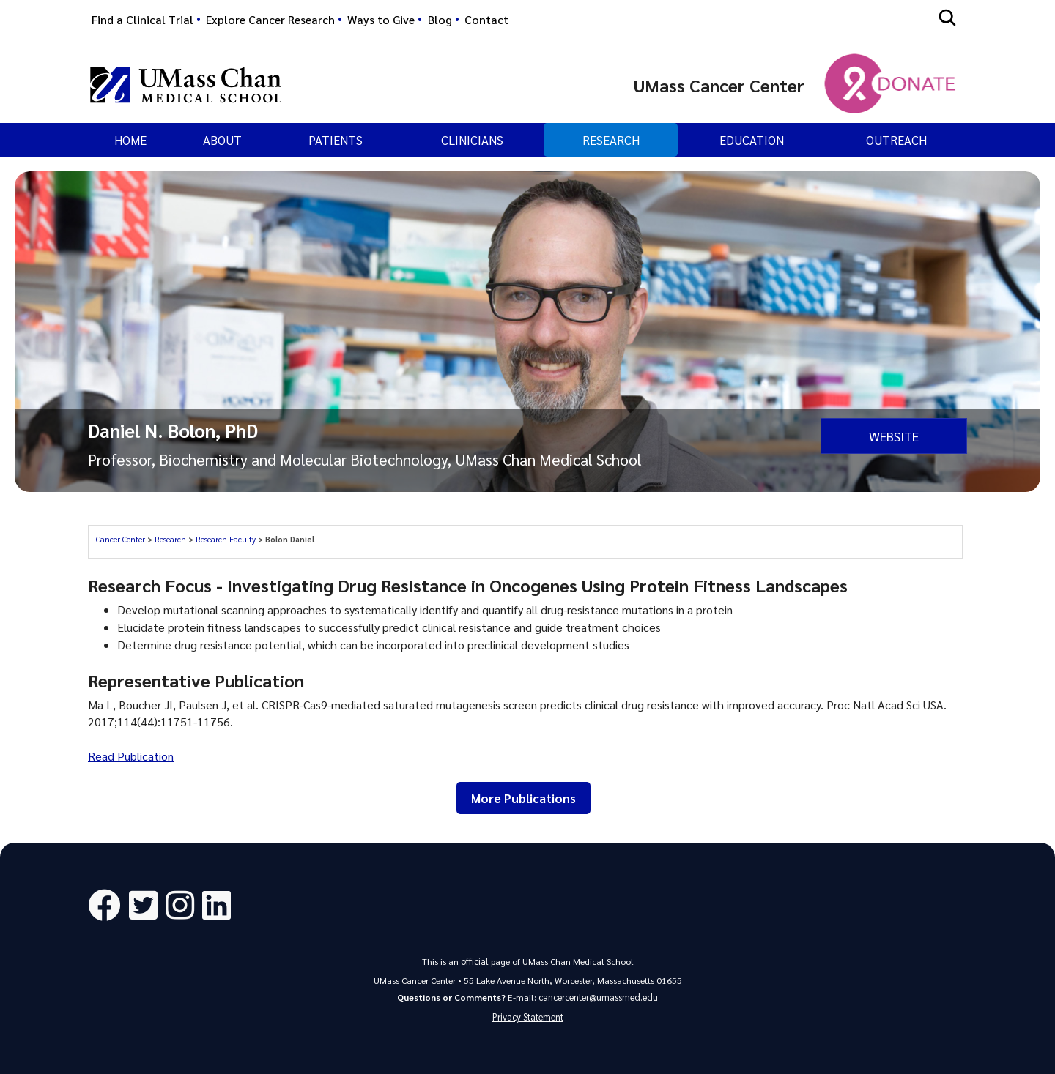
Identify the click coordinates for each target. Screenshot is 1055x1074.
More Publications (523, 798)
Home (130, 140)
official (475, 960)
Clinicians (472, 140)
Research (611, 140)
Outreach (896, 140)
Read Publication (131, 756)
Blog (440, 19)
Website (894, 435)
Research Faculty (226, 539)
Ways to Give (381, 19)
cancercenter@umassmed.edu (598, 996)
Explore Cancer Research (270, 19)
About (222, 140)
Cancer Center (120, 539)
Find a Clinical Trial (142, 19)
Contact (486, 19)
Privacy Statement (527, 1016)
